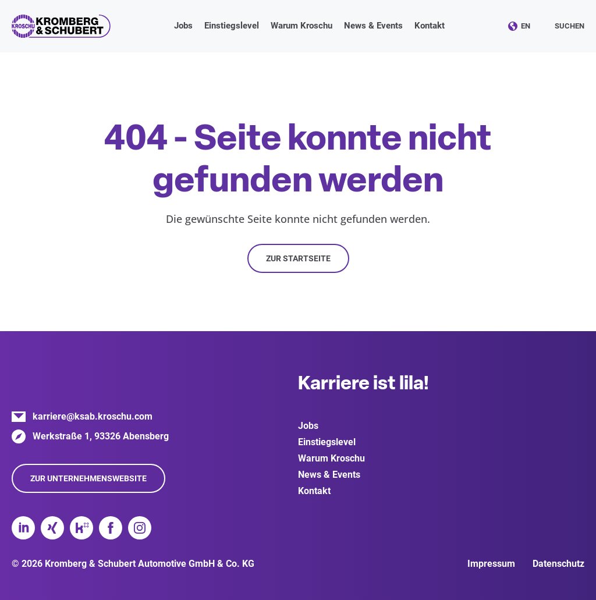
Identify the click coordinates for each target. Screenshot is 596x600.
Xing (52, 527)
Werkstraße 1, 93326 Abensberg (101, 436)
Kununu (81, 527)
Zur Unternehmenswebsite (88, 478)
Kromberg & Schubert (61, 26)
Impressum (491, 563)
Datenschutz (558, 563)
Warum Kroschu (331, 458)
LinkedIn (23, 527)
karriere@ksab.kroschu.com (92, 416)
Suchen (569, 26)
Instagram (139, 527)
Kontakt (429, 25)
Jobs (308, 425)
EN (525, 26)
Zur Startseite (298, 258)
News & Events (329, 474)
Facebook (110, 527)
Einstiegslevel (327, 442)
